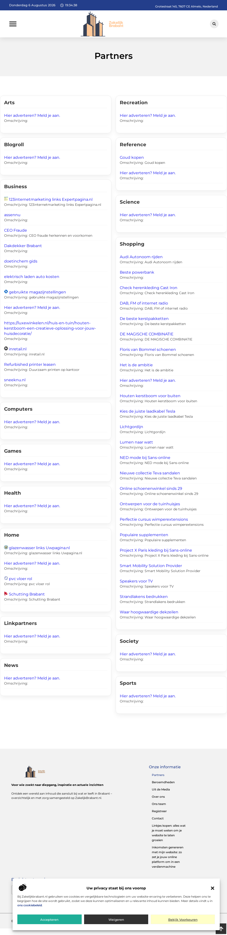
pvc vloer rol (20, 585)
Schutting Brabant (27, 601)
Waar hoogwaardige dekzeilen (149, 618)
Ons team (159, 810)
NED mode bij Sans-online (145, 464)
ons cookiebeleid (29, 906)
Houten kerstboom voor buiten (150, 402)
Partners (158, 781)
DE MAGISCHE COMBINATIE (147, 341)
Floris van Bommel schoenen (148, 356)
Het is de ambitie (136, 371)
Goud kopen (132, 164)
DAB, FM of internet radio (144, 310)
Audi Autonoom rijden (141, 263)
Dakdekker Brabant (23, 252)
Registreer (159, 817)
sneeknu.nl (15, 386)
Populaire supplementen (144, 541)
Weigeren (116, 921)
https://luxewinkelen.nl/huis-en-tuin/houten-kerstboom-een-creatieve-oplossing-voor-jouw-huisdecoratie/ (50, 335)
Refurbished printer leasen (30, 371)
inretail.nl (18, 355)
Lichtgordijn (131, 433)
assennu (12, 221)
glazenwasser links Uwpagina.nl (39, 554)
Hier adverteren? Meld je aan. (32, 122)
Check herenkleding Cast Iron (148, 294)
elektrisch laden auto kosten (31, 283)
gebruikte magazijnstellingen (37, 299)
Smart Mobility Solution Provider (151, 572)
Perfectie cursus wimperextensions (154, 526)
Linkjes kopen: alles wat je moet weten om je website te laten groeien (169, 839)
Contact (158, 825)
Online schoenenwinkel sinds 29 (151, 495)
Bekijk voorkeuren (183, 921)
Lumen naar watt (136, 449)
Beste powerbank (137, 279)
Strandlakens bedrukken (144, 603)
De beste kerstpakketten (144, 325)
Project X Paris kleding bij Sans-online (156, 557)
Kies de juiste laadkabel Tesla (147, 418)
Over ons (158, 803)
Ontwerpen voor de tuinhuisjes (150, 510)
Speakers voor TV (136, 588)
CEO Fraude (15, 237)
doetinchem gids (20, 268)
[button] (212, 889)
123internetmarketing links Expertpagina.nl (51, 206)
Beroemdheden (163, 788)
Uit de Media (161, 796)
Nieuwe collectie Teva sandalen (150, 480)
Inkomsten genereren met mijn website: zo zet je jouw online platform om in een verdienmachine (167, 863)
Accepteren (49, 921)
